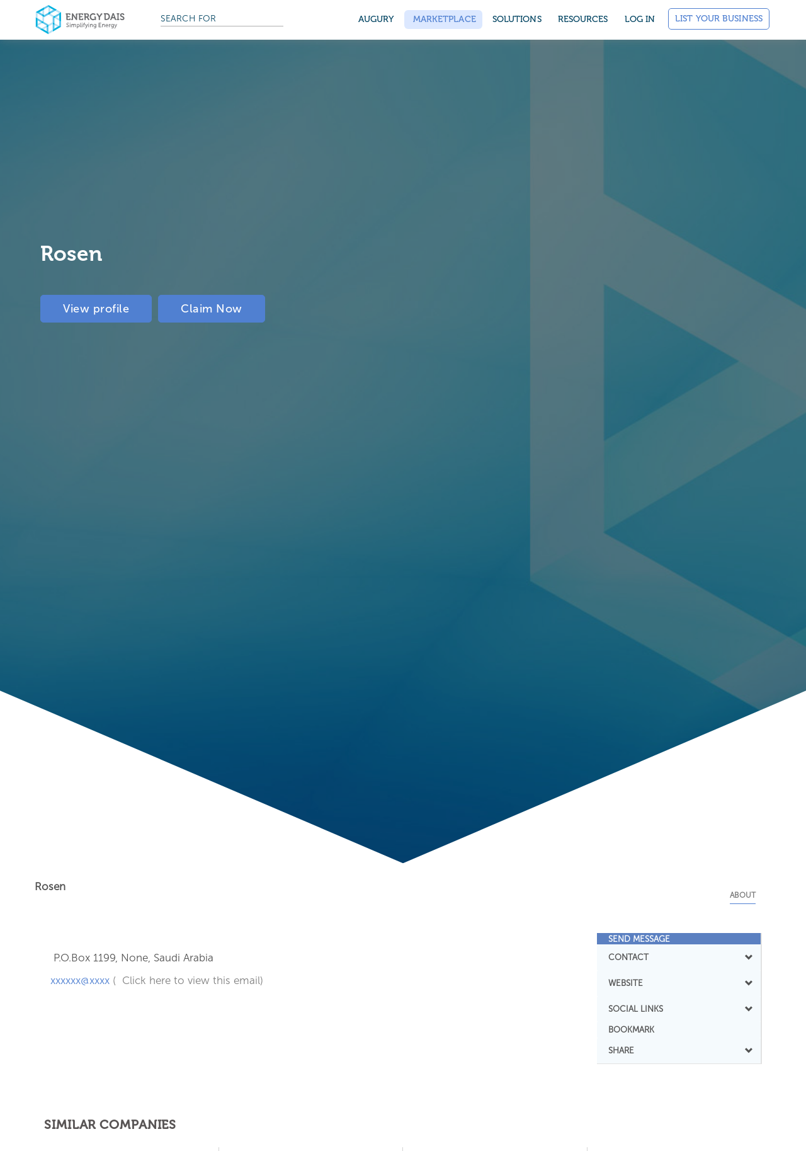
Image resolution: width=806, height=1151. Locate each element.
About (743, 895)
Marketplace (443, 19)
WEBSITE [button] (679, 983)
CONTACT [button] (679, 957)
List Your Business (719, 18)
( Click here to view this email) (188, 980)
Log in (640, 19)
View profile (96, 309)
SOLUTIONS (517, 19)
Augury (376, 19)
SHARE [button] (679, 1050)
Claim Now (211, 309)
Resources (583, 19)
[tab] (679, 938)
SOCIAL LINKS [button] (679, 1009)
